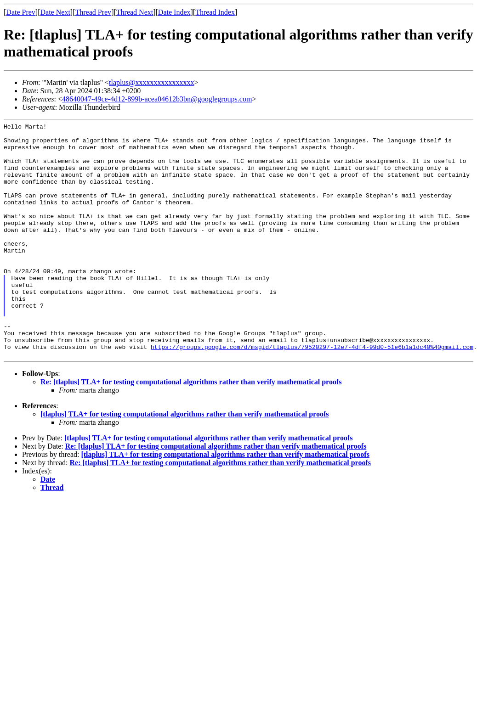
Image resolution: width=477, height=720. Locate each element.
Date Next (55, 12)
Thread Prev (93, 12)
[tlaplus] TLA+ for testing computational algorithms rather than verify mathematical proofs (184, 461)
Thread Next (134, 12)
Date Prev (20, 12)
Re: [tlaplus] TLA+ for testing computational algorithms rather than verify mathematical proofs (190, 429)
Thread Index (215, 12)
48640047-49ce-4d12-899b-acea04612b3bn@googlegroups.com (157, 99)
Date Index (174, 12)
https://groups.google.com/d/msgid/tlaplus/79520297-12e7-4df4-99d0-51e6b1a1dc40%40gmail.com (312, 392)
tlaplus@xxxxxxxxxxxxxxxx (151, 82)
